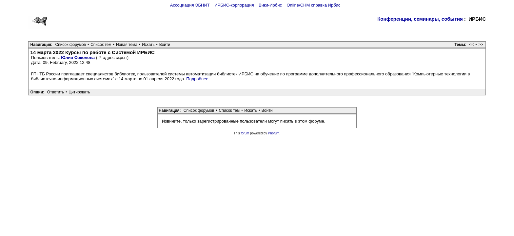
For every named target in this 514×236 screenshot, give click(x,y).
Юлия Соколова (78, 57)
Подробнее (197, 78)
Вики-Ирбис (270, 5)
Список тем (100, 44)
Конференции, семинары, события (420, 19)
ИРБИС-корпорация (234, 5)
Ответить (55, 92)
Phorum (273, 133)
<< (471, 44)
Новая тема (126, 44)
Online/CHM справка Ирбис (313, 5)
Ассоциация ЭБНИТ (190, 5)
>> (480, 44)
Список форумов (70, 44)
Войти (164, 44)
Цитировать (79, 92)
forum (245, 133)
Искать (148, 44)
